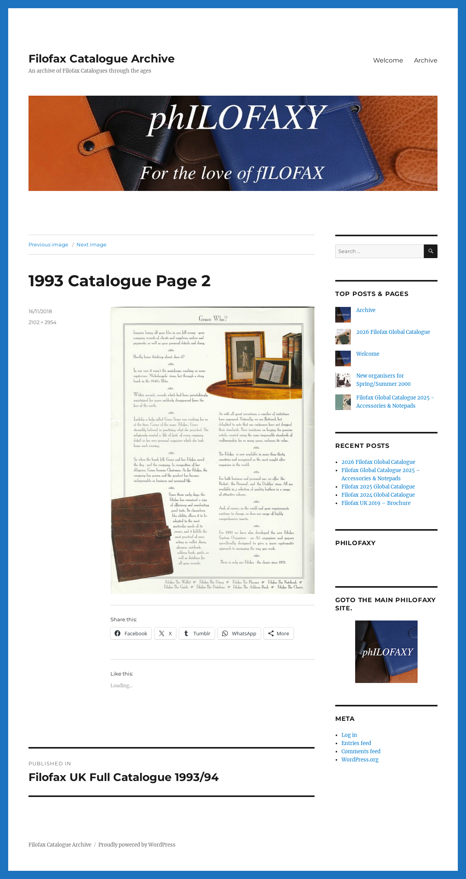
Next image (91, 244)
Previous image (48, 244)
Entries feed (356, 743)
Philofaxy (355, 543)
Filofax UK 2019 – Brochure (376, 503)
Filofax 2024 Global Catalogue (378, 495)
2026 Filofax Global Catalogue (393, 332)
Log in (349, 735)
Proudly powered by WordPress (137, 845)
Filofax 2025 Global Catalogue (378, 486)
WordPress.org (360, 759)
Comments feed (361, 751)
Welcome (388, 60)
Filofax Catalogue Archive (101, 58)
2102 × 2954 (42, 322)
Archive (426, 60)
